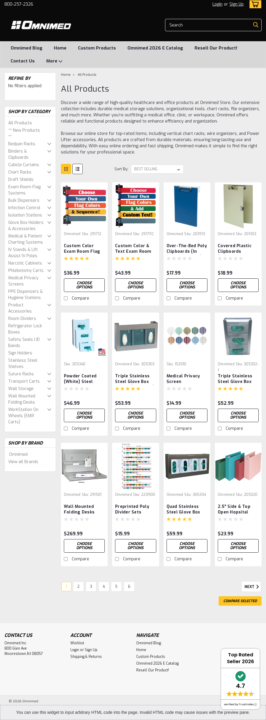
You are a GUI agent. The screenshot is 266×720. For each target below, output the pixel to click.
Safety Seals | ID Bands (24, 343)
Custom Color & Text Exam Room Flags (133, 249)
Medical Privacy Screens (23, 281)
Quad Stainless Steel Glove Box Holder (183, 510)
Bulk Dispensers (23, 200)
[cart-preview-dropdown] (254, 4)
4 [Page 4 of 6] (104, 586)
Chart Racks (19, 172)
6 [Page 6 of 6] (129, 586)
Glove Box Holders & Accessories (26, 226)
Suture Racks (21, 374)
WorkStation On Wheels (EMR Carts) (23, 416)
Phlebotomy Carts (26, 270)
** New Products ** (24, 133)
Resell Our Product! (215, 48)
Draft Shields (21, 179)
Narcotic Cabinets (25, 263)
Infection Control (24, 208)
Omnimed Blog (26, 48)
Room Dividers (22, 318)
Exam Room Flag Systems (24, 190)
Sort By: (121, 168)
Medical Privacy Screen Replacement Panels (183, 379)
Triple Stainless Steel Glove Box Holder (235, 379)
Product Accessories (20, 308)
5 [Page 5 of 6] (116, 586)
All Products (20, 123)
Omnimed (18, 454)
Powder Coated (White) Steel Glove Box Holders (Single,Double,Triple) (84, 379)
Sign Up (237, 4)
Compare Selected (240, 601)
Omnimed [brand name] (72, 234)
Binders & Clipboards (18, 154)
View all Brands (23, 462)
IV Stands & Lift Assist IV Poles (23, 253)
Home (60, 48)
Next (253, 587)
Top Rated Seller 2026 (240, 658)
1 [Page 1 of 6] (66, 586)
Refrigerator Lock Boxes (25, 329)
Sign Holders (20, 353)
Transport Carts (24, 381)
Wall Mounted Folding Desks (21, 399)
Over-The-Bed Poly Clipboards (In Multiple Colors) (187, 249)
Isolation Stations (25, 215)
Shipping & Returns (86, 656)
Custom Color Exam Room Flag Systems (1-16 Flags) (82, 249)
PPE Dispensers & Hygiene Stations (25, 294)
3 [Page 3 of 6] (91, 586)
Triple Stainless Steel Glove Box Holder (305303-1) (134, 379)
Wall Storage (21, 389)
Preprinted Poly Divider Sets (132, 509)
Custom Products (97, 48)
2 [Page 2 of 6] (78, 586)
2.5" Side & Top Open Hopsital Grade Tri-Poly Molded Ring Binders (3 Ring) (235, 510)
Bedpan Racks (21, 144)
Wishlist (77, 643)
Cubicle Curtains (23, 165)
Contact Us (23, 61)
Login (217, 4)
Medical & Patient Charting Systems (25, 239)
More (54, 61)
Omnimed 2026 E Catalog (155, 48)
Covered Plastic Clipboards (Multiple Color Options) (235, 249)
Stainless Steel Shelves (22, 363)
